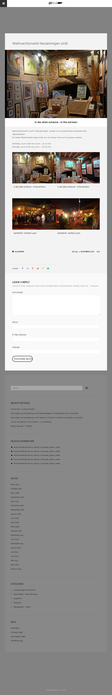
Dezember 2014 (17, 544)
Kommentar (18, 292)
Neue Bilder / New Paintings (26, 594)
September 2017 (17, 497)
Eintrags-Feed (17, 632)
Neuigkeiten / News (22, 607)
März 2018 (15, 493)
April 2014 (15, 565)
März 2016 (15, 527)
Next (104, 53)
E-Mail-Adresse (20, 335)
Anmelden (15, 628)
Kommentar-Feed (18, 637)
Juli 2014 (14, 552)
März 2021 (15, 484)
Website (16, 347)
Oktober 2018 (16, 489)
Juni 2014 (15, 556)
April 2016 (15, 522)
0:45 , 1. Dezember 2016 (84, 252)
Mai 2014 (14, 560)
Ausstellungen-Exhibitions (25, 590)
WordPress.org (17, 641)
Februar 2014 (16, 569)
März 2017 (15, 501)
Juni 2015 (15, 539)
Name (15, 322)
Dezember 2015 (17, 535)
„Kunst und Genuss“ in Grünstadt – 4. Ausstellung (31, 422)
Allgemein (19, 252)
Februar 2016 (16, 531)
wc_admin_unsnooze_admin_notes (45, 447)
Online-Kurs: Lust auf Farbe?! (23, 409)
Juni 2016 (15, 518)
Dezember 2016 (17, 506)
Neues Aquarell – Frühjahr (22, 426)
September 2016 (17, 510)
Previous (98, 53)
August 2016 (16, 514)
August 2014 (16, 548)
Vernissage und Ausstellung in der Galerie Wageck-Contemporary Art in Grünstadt (44, 413)
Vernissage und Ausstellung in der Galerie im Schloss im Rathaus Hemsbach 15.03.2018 (46, 418)
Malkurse (17, 603)
